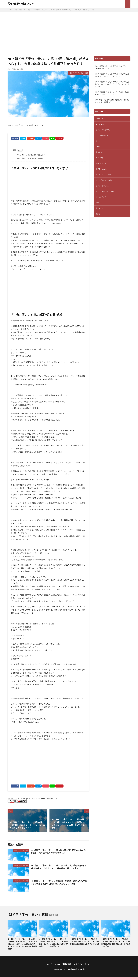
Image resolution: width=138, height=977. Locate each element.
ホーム (49, 964)
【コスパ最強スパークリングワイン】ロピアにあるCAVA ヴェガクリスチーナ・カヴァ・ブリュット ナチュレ (112, 84)
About (57, 964)
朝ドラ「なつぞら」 (102, 186)
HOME (10, 10)
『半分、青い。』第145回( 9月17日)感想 (29, 158)
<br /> (61, 761)
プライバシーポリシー (82, 964)
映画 (97, 203)
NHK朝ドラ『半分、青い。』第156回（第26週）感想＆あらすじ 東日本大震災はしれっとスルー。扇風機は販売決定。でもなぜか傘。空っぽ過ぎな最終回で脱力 (22, 944)
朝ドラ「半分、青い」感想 (22, 10)
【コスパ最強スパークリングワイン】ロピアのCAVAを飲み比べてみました (110, 67)
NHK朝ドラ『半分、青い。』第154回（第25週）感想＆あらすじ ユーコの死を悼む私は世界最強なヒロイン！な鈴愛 (84, 941)
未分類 (98, 214)
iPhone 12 (99, 147)
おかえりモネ (100, 119)
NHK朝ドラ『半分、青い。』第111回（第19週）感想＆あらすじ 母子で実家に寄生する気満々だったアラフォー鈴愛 (60, 882)
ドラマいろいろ (101, 197)
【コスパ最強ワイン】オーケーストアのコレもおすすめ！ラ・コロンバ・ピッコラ (112, 93)
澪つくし (99, 152)
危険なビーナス (101, 163)
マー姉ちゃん (100, 124)
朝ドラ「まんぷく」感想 (104, 180)
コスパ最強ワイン (102, 135)
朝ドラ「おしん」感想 (103, 175)
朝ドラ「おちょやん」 (103, 130)
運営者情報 (66, 964)
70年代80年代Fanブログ (21, 3)
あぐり (98, 141)
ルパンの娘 (99, 158)
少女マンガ (99, 208)
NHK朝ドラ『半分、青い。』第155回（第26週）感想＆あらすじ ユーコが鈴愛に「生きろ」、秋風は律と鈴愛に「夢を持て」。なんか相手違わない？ (53, 942)
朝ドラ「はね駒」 (102, 169)
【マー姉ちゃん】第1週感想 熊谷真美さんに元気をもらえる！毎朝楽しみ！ (112, 101)
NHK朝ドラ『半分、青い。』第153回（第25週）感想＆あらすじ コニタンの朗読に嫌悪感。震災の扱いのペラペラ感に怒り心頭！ (115, 942)
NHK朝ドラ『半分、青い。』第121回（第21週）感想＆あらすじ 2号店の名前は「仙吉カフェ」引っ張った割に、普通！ (60, 867)
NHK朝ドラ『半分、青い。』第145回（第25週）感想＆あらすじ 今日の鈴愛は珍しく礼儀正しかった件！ (65, 10)
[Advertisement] (69, 34)
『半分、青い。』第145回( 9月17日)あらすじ (31, 155)
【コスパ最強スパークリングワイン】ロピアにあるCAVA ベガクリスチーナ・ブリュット (112, 75)
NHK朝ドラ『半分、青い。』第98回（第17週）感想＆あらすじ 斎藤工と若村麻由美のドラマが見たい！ (59, 851)
